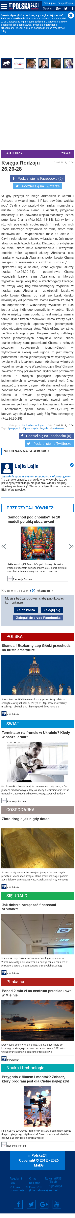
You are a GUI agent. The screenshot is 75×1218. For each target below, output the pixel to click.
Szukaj (47, 8)
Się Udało (17, 902)
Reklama (34, 1187)
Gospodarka (21, 816)
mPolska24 (37, 1160)
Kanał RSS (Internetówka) (37, 1193)
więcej (65, 152)
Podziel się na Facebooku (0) (37, 178)
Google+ (44, 1209)
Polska (15, 645)
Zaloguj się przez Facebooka (38, 626)
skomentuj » (46, 599)
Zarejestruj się (65, 3)
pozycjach (15, 437)
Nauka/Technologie (32, 434)
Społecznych (31, 437)
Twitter (31, 1209)
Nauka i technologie (26, 1073)
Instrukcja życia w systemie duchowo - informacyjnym (36, 485)
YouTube (57, 1209)
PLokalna (16, 987)
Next (70, 555)
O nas (32, 1183)
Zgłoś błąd (55, 1190)
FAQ (12, 1187)
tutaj (3, 31)
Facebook (18, 1209)
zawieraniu (58, 437)
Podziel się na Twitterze (37, 186)
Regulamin (16, 1183)
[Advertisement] (37, 109)
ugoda (45, 437)
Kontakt (53, 1194)
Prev (4, 555)
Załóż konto (25, 618)
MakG (39, 1170)
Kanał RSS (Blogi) (55, 1185)
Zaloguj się (49, 3)
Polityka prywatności (17, 1193)
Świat (13, 731)
